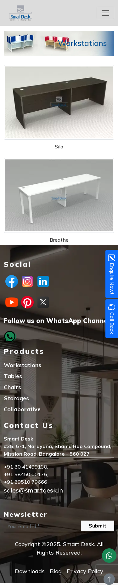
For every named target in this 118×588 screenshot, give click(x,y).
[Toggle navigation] (105, 13)
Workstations (22, 365)
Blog (56, 571)
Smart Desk (18, 438)
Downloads (30, 571)
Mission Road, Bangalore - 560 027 (47, 454)
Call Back (111, 318)
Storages (16, 398)
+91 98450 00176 (25, 474)
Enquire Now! (111, 274)
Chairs (12, 387)
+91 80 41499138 (25, 467)
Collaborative (22, 409)
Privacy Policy (85, 571)
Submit (97, 525)
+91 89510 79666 (25, 482)
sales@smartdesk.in (33, 490)
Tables (13, 376)
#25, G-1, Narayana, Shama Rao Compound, (57, 446)
